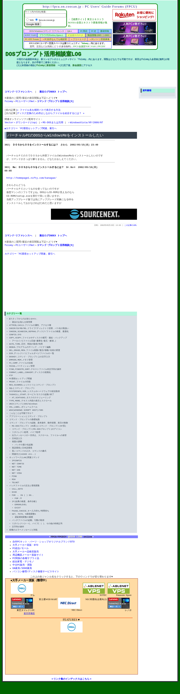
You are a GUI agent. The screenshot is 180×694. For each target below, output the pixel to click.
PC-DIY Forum (32, 39)
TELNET (15, 487)
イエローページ (75, 35)
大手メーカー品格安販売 (26, 557)
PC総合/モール (21, 554)
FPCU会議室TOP (81, 46)
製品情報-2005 (94, 35)
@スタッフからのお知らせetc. (23, 324)
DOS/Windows (46, 31)
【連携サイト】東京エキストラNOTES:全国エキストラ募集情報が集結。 (88, 22)
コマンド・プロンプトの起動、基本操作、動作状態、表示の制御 (38, 427)
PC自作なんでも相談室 (55, 39)
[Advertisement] (90, 78)
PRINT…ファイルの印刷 (20, 386)
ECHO (14, 497)
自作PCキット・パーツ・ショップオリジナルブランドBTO (44, 547)
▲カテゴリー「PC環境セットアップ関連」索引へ (31, 130)
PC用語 (84, 31)
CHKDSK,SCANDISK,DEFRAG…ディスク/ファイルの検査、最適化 (39, 336)
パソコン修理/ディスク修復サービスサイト (36, 578)
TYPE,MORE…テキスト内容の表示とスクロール (30, 405)
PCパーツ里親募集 (100, 39)
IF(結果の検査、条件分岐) (24, 506)
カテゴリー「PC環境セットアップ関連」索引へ (30, 258)
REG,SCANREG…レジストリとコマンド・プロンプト (32, 390)
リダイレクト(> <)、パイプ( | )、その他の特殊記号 (37, 528)
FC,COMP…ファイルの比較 (21, 368)
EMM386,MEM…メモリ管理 (21, 364)
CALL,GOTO (17, 494)
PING (14, 481)
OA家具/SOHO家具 (22, 575)
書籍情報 (104, 31)
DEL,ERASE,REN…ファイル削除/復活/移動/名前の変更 (34, 355)
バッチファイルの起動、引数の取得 (28, 525)
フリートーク (79, 39)
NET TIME (17, 471)
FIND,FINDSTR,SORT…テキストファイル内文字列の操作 (35, 374)
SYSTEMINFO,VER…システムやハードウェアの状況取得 (34, 396)
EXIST (18, 512)
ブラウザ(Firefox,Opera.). (51, 35)
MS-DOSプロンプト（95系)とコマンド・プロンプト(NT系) (39, 431)
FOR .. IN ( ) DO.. (23, 500)
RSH (14, 484)
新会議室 (77, 65)
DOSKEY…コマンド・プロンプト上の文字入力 (29, 361)
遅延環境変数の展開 (24, 522)
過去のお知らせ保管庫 (22, 327)
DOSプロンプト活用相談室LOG (43, 54)
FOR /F (18, 503)
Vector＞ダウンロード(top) (21, 124)
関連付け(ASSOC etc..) (24, 459)
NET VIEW (17, 478)
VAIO (93, 46)
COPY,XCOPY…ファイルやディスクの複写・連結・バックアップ (38, 342)
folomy (85, 43)
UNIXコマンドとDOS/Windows (23, 408)
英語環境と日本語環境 (22, 452)
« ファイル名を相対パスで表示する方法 (38, 111)
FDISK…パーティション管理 (22, 371)
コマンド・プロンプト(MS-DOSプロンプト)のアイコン (37, 434)
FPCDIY (102, 46)
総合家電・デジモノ (23, 568)
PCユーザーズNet (25, 102)
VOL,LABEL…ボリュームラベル (23, 412)
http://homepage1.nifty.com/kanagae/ (31, 180)
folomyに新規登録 (45, 65)
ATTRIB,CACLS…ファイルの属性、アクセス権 (30, 330)
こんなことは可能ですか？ (21, 418)
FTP (11, 380)
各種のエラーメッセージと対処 (23, 534)
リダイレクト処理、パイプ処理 (26, 437)
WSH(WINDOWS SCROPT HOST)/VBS (26, 415)
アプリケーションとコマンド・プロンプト (28, 421)
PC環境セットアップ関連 (20, 383)
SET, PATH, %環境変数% (24, 519)
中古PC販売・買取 (22, 571)
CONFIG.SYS (15, 339)
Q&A (69, 31)
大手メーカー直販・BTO (25, 550)
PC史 (93, 31)
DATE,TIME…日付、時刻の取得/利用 (26, 349)
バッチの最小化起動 (24, 449)
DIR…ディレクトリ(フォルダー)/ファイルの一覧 (31, 358)
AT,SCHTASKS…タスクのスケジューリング (31, 402)
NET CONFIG (18, 468)
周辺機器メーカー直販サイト (28, 561)
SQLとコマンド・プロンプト (22, 393)
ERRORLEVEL (21, 509)
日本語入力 (17, 443)
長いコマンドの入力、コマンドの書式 (29, 456)
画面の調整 (17, 446)
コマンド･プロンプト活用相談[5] (55, 102)
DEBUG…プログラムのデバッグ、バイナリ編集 (30, 352)
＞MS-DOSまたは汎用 (51, 124)
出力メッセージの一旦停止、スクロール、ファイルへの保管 (39, 440)
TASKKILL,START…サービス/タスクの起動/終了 (31, 399)
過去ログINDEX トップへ (53, 91)
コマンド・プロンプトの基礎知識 (24, 424)
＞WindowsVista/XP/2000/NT (85, 124)
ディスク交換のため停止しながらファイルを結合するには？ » (50, 115)
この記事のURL (130, 228)
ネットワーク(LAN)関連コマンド (24, 462)
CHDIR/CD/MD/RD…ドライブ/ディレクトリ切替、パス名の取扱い (39, 333)
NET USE (16, 475)
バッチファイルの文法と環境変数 (24, 490)
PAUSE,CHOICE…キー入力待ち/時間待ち (30, 515)
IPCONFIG (17, 465)
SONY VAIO (30, 35)
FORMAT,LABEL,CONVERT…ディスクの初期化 (30, 377)
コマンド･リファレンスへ (18, 91)
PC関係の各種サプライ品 (26, 564)
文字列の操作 (18, 531)
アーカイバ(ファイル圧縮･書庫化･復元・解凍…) (34, 345)
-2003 (106, 35)
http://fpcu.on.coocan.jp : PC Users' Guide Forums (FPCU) (90, 6)
